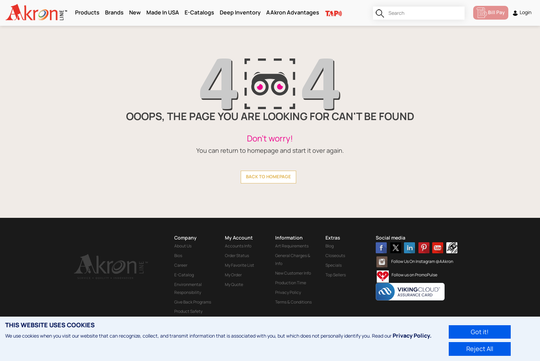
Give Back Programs (192, 302)
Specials (333, 265)
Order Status (237, 255)
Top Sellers (335, 275)
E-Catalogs (199, 12)
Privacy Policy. (412, 335)
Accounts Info (238, 246)
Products (87, 12)
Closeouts (335, 255)
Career (180, 265)
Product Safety (188, 311)
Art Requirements (292, 246)
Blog (329, 246)
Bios (178, 255)
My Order (233, 275)
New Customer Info (293, 273)
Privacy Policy (288, 292)
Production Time (290, 283)
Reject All (479, 348)
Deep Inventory (240, 12)
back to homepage (268, 176)
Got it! (480, 332)
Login (521, 12)
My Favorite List (239, 265)
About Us (182, 246)
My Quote (234, 284)
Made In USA (162, 12)
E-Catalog (184, 275)
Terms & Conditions (293, 302)
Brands (114, 12)
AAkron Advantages (292, 12)
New (135, 12)
